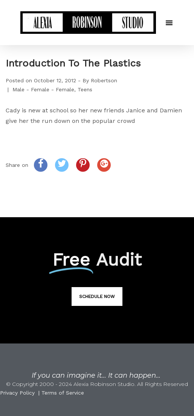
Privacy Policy (17, 393)
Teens (85, 89)
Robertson (104, 80)
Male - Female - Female (43, 89)
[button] (169, 22)
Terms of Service (62, 393)
